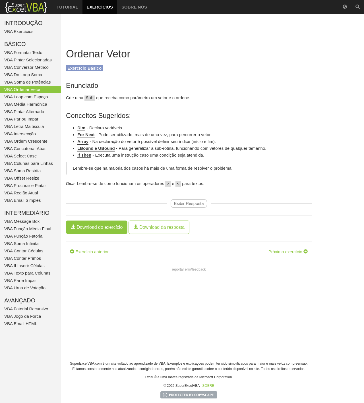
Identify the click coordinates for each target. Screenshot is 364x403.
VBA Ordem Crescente (25, 141)
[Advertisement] (188, 31)
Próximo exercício (288, 251)
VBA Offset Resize (21, 178)
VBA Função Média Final (27, 228)
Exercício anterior (89, 251)
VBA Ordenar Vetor (22, 89)
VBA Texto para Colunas (27, 273)
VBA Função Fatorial (24, 236)
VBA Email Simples (22, 200)
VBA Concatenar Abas (25, 148)
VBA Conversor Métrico (26, 67)
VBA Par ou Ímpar (21, 119)
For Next (86, 134)
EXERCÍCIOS (100, 7)
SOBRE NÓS (134, 7)
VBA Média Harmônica (25, 104)
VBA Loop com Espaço (26, 96)
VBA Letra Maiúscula (24, 126)
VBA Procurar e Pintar (25, 185)
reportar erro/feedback (189, 269)
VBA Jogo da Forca (22, 316)
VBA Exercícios (19, 31)
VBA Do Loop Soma (23, 74)
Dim (81, 127)
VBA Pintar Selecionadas (28, 59)
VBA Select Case (20, 155)
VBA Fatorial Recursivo (26, 308)
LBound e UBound (96, 148)
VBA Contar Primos (22, 258)
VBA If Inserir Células (24, 265)
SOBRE (208, 386)
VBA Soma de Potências (27, 82)
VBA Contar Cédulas (24, 250)
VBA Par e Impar (20, 280)
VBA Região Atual (21, 192)
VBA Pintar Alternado (24, 111)
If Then (84, 155)
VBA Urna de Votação (25, 287)
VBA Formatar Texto (23, 52)
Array (82, 141)
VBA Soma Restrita (22, 170)
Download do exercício (97, 227)
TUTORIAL (67, 7)
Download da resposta (159, 227)
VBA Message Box (22, 221)
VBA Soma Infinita (21, 243)
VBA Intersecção (20, 133)
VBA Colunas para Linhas (28, 163)
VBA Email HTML (20, 323)
